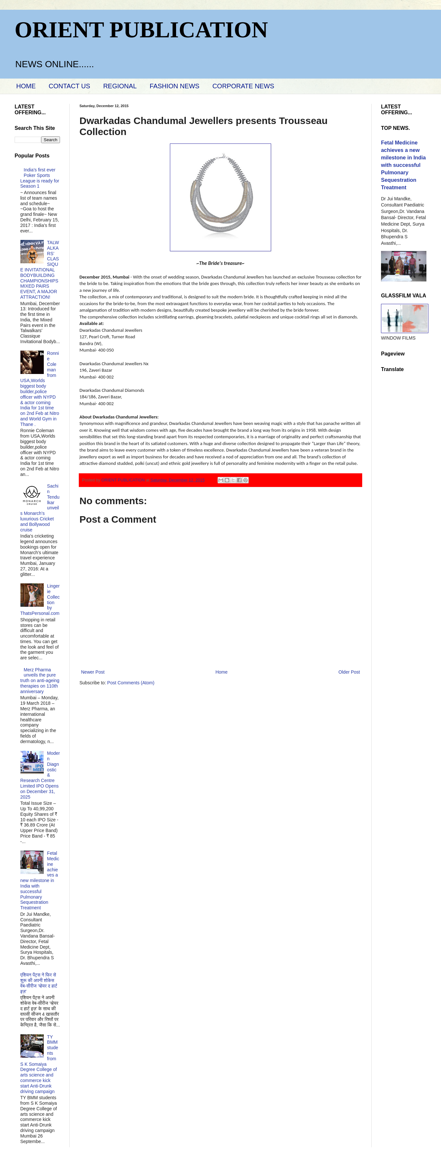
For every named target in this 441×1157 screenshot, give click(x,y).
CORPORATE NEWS (243, 86)
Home (221, 672)
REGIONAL (120, 86)
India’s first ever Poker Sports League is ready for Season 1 (39, 178)
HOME (26, 86)
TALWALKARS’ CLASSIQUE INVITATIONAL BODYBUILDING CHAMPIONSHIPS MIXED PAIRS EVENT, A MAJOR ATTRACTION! (39, 270)
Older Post (349, 672)
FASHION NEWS (174, 86)
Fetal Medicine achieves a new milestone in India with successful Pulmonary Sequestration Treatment (39, 880)
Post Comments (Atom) (130, 682)
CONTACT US (69, 86)
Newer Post (92, 672)
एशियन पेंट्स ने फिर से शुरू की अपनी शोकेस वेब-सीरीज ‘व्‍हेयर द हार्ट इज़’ (38, 983)
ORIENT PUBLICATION (141, 29)
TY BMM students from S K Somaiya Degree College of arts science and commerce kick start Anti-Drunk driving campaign (39, 1064)
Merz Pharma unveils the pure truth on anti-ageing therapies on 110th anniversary (40, 680)
